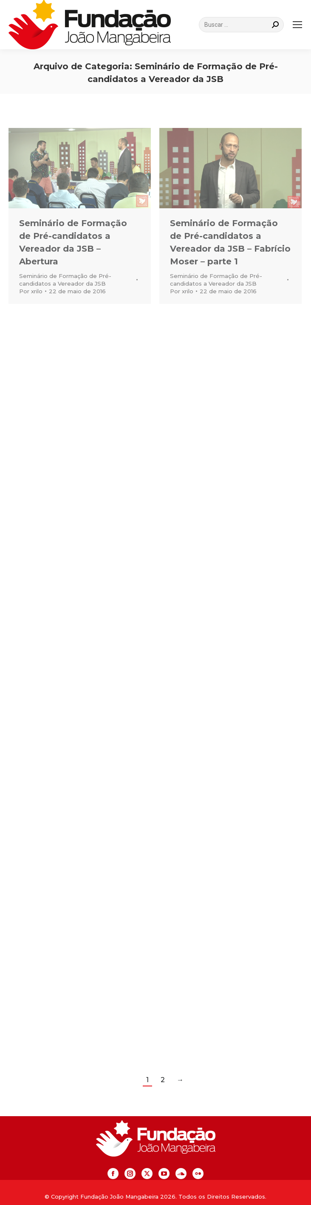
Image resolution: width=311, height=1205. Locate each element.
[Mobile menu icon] (297, 25)
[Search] (241, 24)
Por (30, 291)
